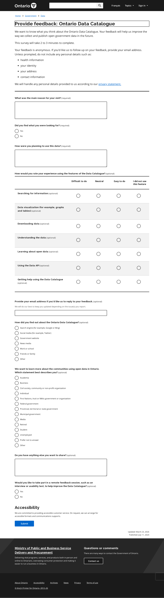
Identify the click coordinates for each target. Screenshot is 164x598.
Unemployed (26, 435)
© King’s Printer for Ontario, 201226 (31, 588)
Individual (24, 393)
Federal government (29, 403)
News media (25, 343)
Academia (24, 377)
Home (18, 15)
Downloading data (28, 223)
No (21, 136)
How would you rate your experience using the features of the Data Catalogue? (60, 173)
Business (24, 383)
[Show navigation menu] (129, 5)
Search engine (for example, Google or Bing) (40, 328)
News (66, 582)
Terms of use (92, 582)
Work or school (27, 348)
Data (43, 15)
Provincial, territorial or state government (39, 409)
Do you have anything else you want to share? (40, 455)
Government (30, 15)
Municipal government (30, 414)
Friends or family (27, 354)
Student (23, 429)
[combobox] (76, 5)
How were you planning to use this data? (38, 146)
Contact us (93, 561)
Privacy (77, 582)
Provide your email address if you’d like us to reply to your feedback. (54, 301)
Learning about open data (33, 251)
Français (116, 5)
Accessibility (38, 582)
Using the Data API (28, 265)
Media (23, 419)
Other (22, 359)
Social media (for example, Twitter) (35, 333)
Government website (29, 338)
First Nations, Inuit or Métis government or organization (45, 398)
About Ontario (21, 582)
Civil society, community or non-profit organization (43, 388)
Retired (23, 424)
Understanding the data (32, 237)
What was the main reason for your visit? (38, 98)
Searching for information (33, 193)
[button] (99, 5)
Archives (54, 582)
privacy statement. (109, 84)
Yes (21, 131)
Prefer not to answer (29, 440)
